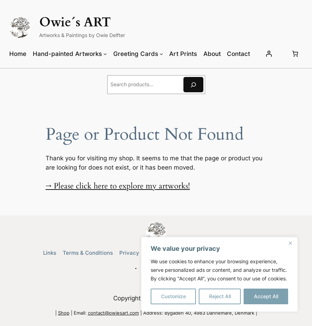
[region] (219, 274)
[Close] (290, 243)
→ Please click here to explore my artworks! (118, 186)
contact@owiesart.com (113, 313)
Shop (63, 313)
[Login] (268, 53)
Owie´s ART (75, 22)
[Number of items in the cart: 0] (295, 53)
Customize (173, 296)
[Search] (193, 84)
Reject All (220, 296)
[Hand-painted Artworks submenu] (105, 54)
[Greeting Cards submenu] (161, 54)
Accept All (266, 296)
